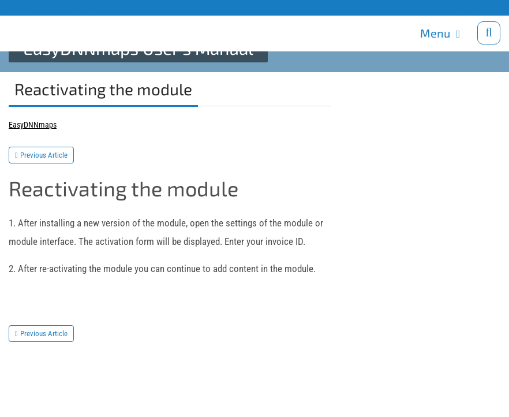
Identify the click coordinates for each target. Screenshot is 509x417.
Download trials (473, 7)
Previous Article (44, 155)
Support (69, 7)
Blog (96, 7)
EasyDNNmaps (33, 124)
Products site (31, 7)
